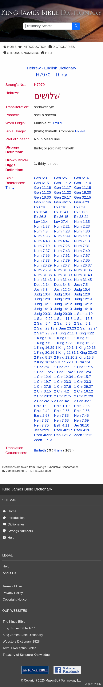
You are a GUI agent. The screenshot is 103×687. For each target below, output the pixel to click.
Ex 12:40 (41, 212)
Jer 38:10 (81, 425)
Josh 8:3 (41, 289)
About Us (9, 573)
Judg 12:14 (83, 299)
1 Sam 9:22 (43, 319)
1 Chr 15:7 (82, 377)
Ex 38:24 (81, 217)
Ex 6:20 (80, 207)
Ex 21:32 (81, 212)
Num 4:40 (82, 236)
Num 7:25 (62, 246)
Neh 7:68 (61, 420)
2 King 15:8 (84, 357)
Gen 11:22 (62, 192)
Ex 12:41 (61, 212)
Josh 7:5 (81, 285)
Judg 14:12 (63, 304)
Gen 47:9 (81, 202)
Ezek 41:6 (82, 430)
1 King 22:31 (65, 352)
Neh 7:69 (81, 420)
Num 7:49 (82, 251)
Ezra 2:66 (81, 411)
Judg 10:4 (82, 289)
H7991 (80, 131)
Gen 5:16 (81, 178)
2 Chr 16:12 (83, 391)
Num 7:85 (82, 260)
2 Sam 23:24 (87, 328)
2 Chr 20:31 (43, 396)
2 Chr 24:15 (43, 401)
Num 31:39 (63, 275)
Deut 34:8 (62, 285)
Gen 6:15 (41, 183)
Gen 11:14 (82, 183)
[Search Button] (76, 26)
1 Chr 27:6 (42, 387)
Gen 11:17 (62, 188)
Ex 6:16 (40, 207)
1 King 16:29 (44, 348)
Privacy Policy (13, 593)
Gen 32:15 (82, 197)
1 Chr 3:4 (82, 362)
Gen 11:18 (82, 188)
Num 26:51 (43, 270)
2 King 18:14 (44, 362)
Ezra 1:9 (41, 406)
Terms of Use (12, 586)
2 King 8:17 (43, 357)
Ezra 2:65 (61, 411)
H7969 (56, 123)
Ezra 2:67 (42, 415)
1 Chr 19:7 (42, 382)
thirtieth (40, 450)
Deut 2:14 (42, 285)
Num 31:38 (43, 275)
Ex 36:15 (61, 217)
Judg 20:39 (63, 314)
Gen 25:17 (62, 197)
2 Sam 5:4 (42, 323)
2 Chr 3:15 (42, 391)
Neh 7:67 (41, 420)
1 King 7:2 (82, 338)
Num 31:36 (83, 270)
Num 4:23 (62, 231)
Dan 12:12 (62, 435)
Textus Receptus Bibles (19, 648)
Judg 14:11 (43, 304)
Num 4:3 (41, 231)
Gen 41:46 (42, 202)
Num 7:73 (42, 260)
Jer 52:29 (41, 430)
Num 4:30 (82, 231)
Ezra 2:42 (42, 411)
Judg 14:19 (83, 309)
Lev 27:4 (61, 222)
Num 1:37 (42, 226)
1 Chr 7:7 (61, 367)
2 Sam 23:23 (66, 328)
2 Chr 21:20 (83, 396)
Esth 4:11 (61, 425)
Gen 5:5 (60, 178)
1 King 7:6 (42, 343)
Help (47, 52)
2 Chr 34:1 (62, 401)
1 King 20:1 (64, 348)
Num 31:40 (83, 275)
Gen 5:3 (40, 178)
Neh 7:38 (61, 415)
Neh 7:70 (41, 425)
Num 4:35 (42, 236)
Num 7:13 (82, 241)
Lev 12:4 (41, 222)
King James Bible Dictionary (23, 635)
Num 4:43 (42, 241)
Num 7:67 (82, 255)
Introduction (32, 46)
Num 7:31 (82, 246)
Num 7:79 (62, 260)
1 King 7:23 (63, 343)
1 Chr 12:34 (63, 377)
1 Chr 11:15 (83, 367)
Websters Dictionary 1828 (21, 641)
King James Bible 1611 (19, 628)
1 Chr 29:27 (83, 387)
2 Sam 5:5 (62, 323)
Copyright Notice (15, 599)
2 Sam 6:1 (82, 323)
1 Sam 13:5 (83, 319)
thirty (58, 450)
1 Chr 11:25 (43, 372)
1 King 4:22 (85, 333)
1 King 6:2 (62, 338)
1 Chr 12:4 (82, 372)
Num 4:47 (62, 241)
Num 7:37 (42, 251)
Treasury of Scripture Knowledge (26, 655)
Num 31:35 (63, 270)
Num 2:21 (62, 226)
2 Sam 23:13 (44, 328)
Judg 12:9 (82, 294)
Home (10, 46)
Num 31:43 (43, 280)
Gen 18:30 (82, 192)
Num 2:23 (82, 226)
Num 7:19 (42, 246)
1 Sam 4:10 (83, 314)
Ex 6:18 (60, 207)
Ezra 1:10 (61, 406)
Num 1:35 (82, 222)
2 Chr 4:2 (61, 391)
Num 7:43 (62, 251)
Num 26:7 (62, 265)
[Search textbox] (47, 26)
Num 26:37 (83, 265)
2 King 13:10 (64, 357)
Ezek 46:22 (43, 435)
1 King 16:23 (84, 343)
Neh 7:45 (81, 415)
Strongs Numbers (21, 52)
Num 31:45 (83, 280)
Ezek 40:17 (63, 430)
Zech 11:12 (83, 435)
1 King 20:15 (85, 348)
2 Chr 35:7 (82, 401)
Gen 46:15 (62, 202)
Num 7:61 (62, 255)
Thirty (61, 75)
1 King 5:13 (43, 338)
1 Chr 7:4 (41, 367)
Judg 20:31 (43, 314)
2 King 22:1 (64, 362)
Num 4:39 (62, 236)
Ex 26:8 (40, 217)
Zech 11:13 (43, 440)
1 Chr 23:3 (62, 382)
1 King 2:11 (65, 333)
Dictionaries (62, 46)
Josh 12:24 (63, 289)
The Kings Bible (14, 621)
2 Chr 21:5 (62, 396)
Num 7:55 (42, 255)
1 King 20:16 (44, 352)
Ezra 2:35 (81, 406)
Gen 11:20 (42, 192)
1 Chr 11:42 (63, 372)
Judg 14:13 (43, 309)
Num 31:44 (63, 280)
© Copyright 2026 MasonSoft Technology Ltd (51, 680)
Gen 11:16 (42, 188)
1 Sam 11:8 (63, 319)
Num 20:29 (43, 265)
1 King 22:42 (87, 352)
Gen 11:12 (62, 183)
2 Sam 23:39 (44, 333)
